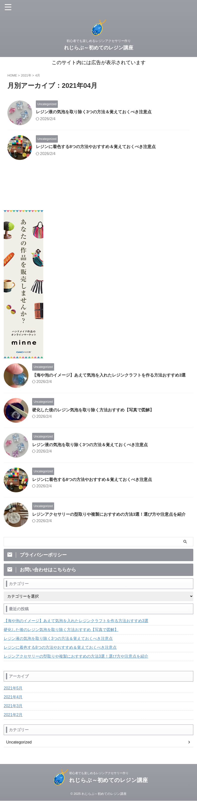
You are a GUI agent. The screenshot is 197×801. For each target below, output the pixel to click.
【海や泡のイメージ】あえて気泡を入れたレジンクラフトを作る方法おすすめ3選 (76, 630)
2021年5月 (13, 697)
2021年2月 (13, 724)
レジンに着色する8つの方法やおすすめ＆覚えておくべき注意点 (99, 147)
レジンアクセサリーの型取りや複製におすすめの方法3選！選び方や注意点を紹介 (76, 665)
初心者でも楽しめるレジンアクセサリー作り (99, 777)
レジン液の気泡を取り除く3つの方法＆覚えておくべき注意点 (97, 112)
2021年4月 (13, 706)
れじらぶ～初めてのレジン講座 (98, 47)
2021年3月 (13, 715)
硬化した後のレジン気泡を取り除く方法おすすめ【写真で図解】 (96, 414)
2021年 (26, 75)
